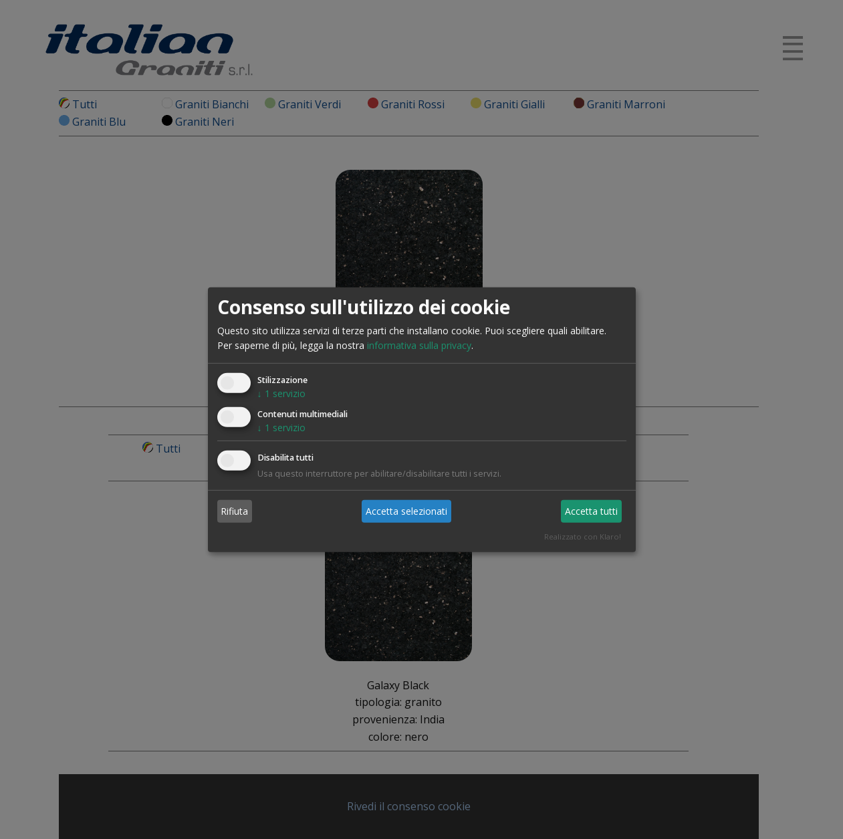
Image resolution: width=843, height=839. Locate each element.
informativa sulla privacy (419, 345)
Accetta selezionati (406, 511)
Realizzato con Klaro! (582, 536)
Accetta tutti (591, 511)
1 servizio (281, 393)
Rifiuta (234, 511)
